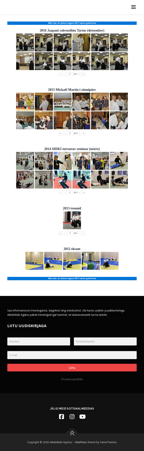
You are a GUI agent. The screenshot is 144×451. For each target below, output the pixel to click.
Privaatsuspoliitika (72, 379)
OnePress (81, 442)
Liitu (72, 367)
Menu (133, 7)
